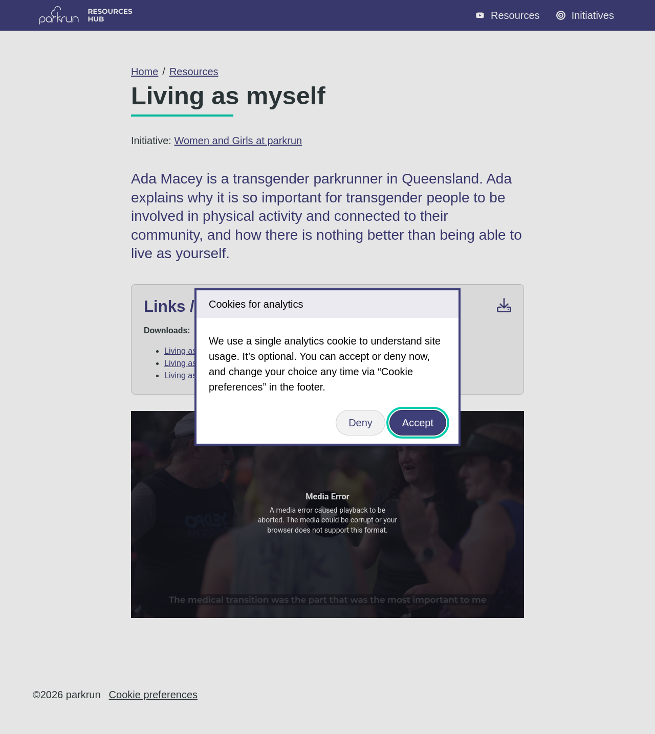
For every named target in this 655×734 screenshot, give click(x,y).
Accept (417, 422)
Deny (360, 422)
